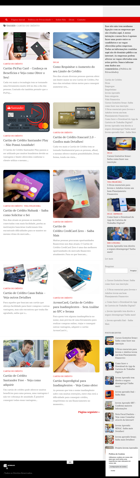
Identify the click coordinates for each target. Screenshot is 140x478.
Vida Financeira (32, 206)
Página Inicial (18, 19)
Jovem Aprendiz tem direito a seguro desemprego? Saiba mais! (121, 249)
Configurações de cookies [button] (118, 467)
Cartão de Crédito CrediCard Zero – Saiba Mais (73, 230)
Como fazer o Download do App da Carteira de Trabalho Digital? (120, 220)
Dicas (71, 19)
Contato (81, 19)
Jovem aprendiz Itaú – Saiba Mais (121, 132)
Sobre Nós (61, 19)
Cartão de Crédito (13, 64)
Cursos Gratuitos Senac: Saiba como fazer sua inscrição (119, 159)
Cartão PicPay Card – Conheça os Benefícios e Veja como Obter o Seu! (25, 72)
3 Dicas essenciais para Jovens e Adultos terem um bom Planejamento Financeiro (120, 112)
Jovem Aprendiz (112, 93)
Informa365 (19, 8)
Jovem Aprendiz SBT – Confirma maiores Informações (125, 406)
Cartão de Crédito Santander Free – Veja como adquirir (22, 380)
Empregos (109, 86)
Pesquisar (109, 266)
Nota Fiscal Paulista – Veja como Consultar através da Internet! (125, 417)
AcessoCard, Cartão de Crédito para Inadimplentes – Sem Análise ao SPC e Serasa (76, 307)
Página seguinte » (89, 412)
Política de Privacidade (39, 19)
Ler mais (109, 258)
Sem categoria (111, 96)
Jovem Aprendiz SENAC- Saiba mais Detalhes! (124, 428)
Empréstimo (110, 89)
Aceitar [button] (113, 470)
